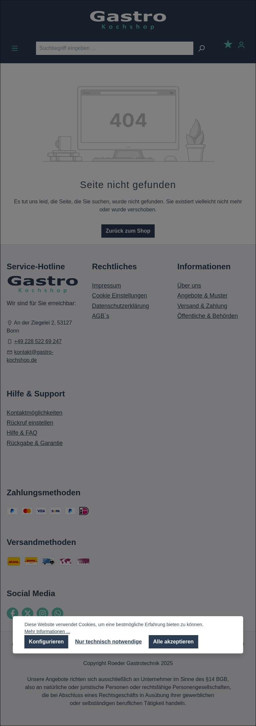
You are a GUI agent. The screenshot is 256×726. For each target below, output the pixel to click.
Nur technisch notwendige (108, 641)
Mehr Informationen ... (47, 631)
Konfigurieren (46, 641)
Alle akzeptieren (173, 641)
